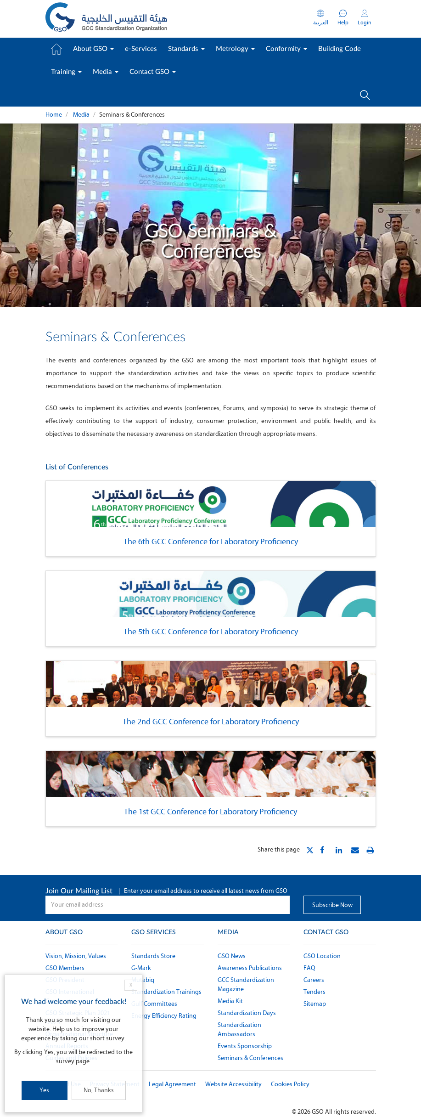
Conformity (286, 48)
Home (53, 114)
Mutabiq (142, 980)
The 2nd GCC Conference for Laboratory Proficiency (211, 721)
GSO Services (153, 932)
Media (105, 71)
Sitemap (314, 1004)
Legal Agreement (172, 1084)
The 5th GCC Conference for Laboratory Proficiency (210, 631)
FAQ (309, 968)
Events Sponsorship (245, 1046)
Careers (313, 980)
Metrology (235, 48)
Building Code (339, 48)
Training (66, 71)
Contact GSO (152, 71)
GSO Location (322, 956)
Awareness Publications (250, 968)
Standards (186, 48)
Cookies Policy (290, 1084)
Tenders (314, 992)
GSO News (232, 956)
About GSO (93, 48)
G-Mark (141, 968)
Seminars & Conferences (250, 1058)
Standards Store (153, 956)
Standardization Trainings (166, 992)
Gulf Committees (154, 1004)
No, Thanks (99, 1090)
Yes (44, 1090)
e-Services (141, 48)
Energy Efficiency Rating (163, 1016)
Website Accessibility (233, 1084)
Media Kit (230, 1001)
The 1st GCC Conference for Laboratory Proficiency (210, 812)
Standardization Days (247, 1013)
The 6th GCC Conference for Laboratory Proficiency (210, 541)
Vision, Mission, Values (75, 956)
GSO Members (64, 968)
